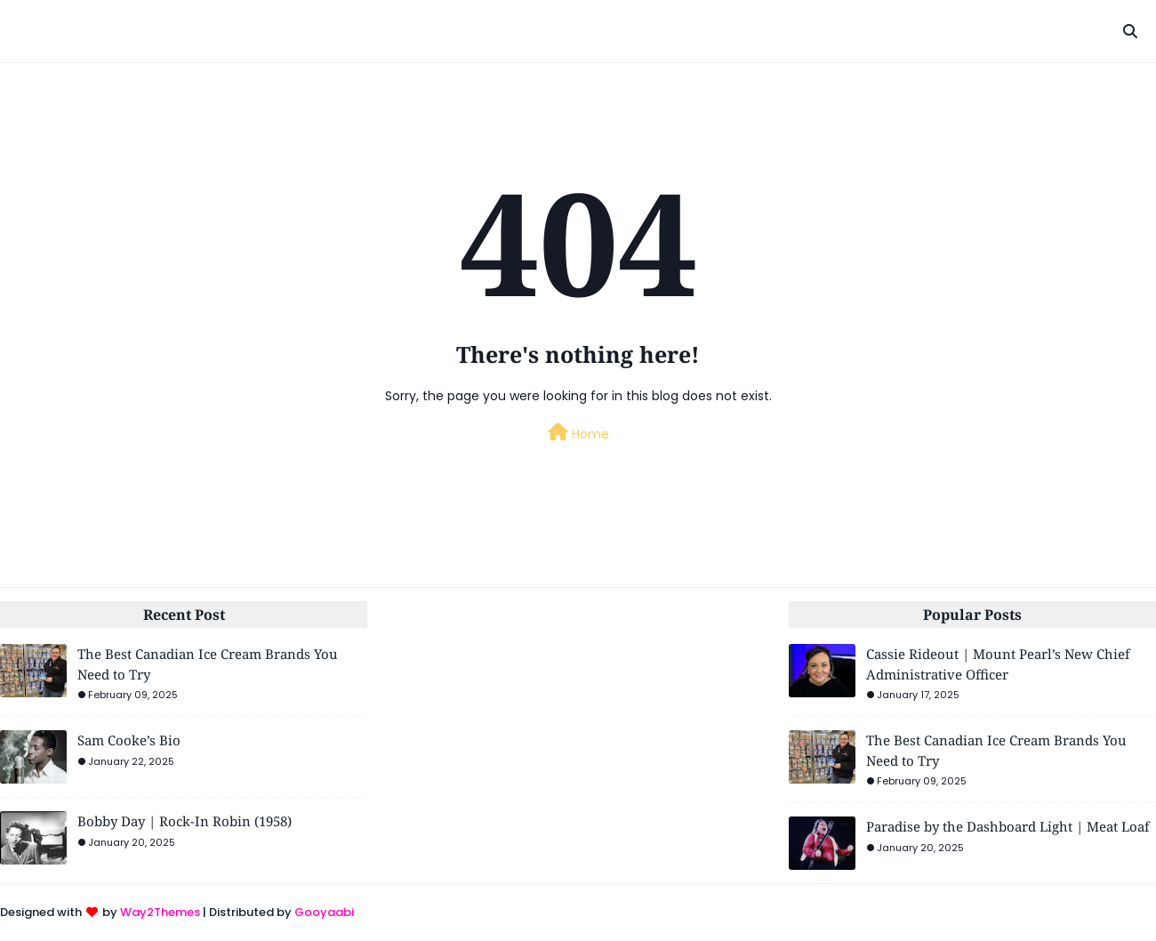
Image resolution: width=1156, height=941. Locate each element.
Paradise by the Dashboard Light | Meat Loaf (1008, 826)
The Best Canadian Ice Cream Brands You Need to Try (207, 664)
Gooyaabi (324, 912)
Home (578, 433)
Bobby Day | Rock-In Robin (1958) (184, 821)
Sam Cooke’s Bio (129, 740)
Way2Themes (160, 912)
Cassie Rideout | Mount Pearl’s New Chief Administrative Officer (998, 664)
